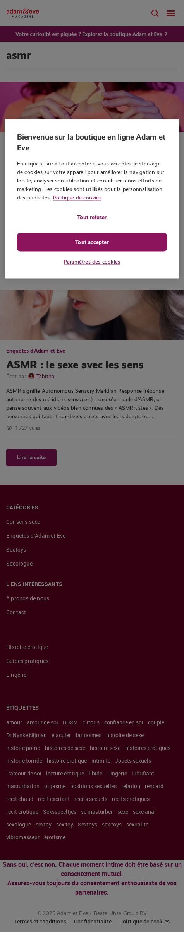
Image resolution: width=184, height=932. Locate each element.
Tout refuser (92, 217)
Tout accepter (91, 242)
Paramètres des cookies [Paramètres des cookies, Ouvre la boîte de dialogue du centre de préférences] (92, 262)
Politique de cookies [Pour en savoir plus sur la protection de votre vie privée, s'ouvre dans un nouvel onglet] (77, 197)
